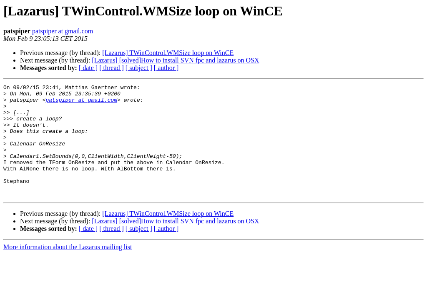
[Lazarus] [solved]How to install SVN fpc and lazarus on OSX (175, 60)
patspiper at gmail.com (62, 31)
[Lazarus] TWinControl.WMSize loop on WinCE (168, 52)
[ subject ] (139, 67)
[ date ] (88, 67)
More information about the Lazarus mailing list (67, 269)
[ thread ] (111, 67)
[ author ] (166, 67)
